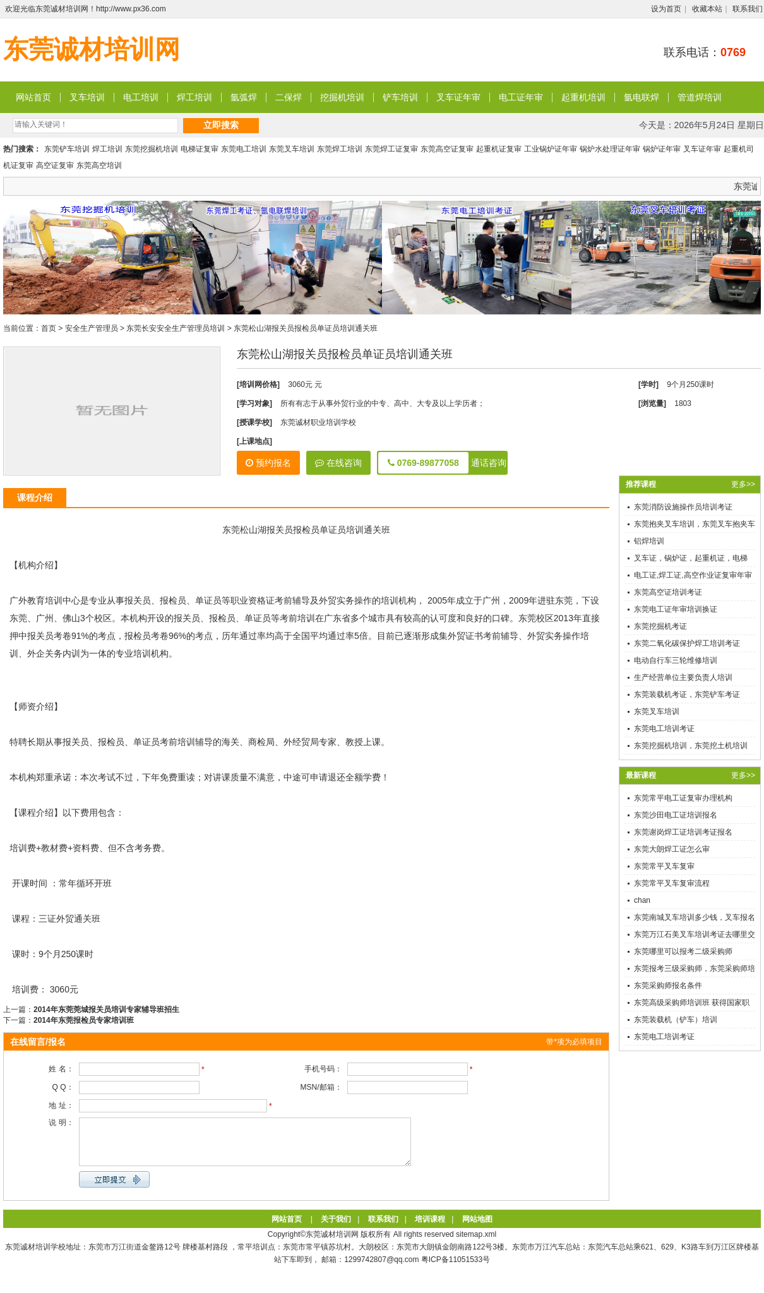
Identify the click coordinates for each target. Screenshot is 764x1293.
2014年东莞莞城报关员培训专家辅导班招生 (106, 1009)
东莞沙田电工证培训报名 (675, 815)
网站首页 (33, 97)
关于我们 (336, 1228)
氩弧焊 (243, 97)
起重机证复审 (499, 149)
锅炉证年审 (662, 149)
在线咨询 (338, 463)
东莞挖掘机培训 (151, 149)
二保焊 (288, 97)
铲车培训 (400, 97)
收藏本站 (707, 8)
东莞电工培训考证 (664, 728)
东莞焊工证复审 (391, 149)
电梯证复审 (199, 149)
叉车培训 (87, 97)
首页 (48, 328)
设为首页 (666, 8)
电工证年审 (521, 97)
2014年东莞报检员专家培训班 (83, 1020)
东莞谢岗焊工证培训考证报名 (683, 832)
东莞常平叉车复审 (664, 866)
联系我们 (747, 8)
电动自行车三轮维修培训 (675, 660)
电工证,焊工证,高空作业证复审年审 (693, 575)
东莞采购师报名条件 (668, 985)
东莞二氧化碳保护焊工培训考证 (687, 643)
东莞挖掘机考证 (660, 626)
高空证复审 (55, 165)
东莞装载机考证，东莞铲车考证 (687, 694)
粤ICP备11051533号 (455, 1269)
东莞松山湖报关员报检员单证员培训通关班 (306, 328)
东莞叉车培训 (291, 149)
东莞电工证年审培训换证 (675, 609)
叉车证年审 (458, 97)
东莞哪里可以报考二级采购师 (683, 951)
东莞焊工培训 (339, 149)
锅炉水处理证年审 (610, 149)
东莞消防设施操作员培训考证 (683, 507)
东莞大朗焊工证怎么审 (672, 849)
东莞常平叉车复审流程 (672, 883)
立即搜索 (221, 125)
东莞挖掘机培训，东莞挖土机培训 (691, 745)
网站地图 (477, 1228)
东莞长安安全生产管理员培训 (175, 328)
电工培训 (140, 97)
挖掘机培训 (342, 97)
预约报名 (268, 463)
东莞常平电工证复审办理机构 (683, 798)
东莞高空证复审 (447, 149)
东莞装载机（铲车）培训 (675, 1019)
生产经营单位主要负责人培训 (683, 677)
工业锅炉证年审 (550, 149)
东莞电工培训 (243, 149)
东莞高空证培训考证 (668, 592)
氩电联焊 (641, 97)
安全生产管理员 (91, 328)
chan (642, 900)
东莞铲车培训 (67, 149)
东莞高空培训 (99, 165)
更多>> (743, 484)
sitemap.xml (476, 1243)
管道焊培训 (699, 97)
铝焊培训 (649, 541)
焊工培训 (194, 97)
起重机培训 (583, 97)
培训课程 (430, 1228)
